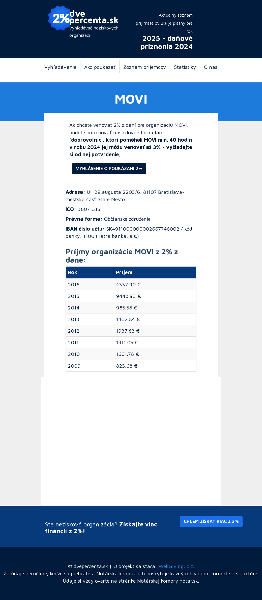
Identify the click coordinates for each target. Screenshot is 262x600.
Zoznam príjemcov (144, 67)
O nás (210, 67)
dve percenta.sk (94, 16)
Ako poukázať (99, 67)
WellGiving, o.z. (176, 566)
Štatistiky (185, 67)
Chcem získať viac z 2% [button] (211, 521)
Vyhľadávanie (60, 67)
